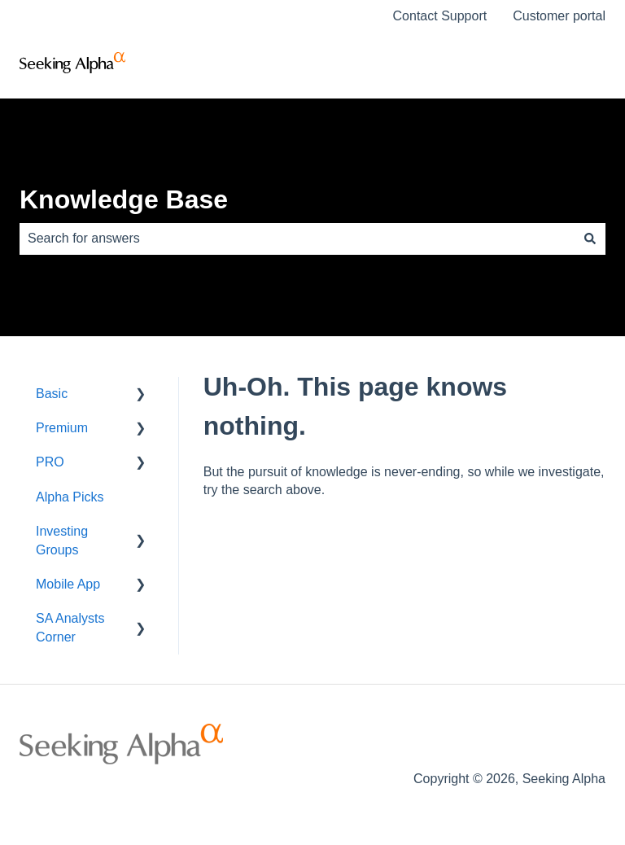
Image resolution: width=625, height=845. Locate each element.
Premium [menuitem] (62, 428)
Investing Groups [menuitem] (62, 540)
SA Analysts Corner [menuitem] (70, 627)
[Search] (590, 238)
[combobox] (297, 238)
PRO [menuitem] (50, 462)
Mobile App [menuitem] (68, 584)
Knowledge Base (124, 199)
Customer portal (559, 16)
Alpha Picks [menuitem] (70, 497)
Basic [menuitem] (52, 394)
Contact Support (440, 16)
